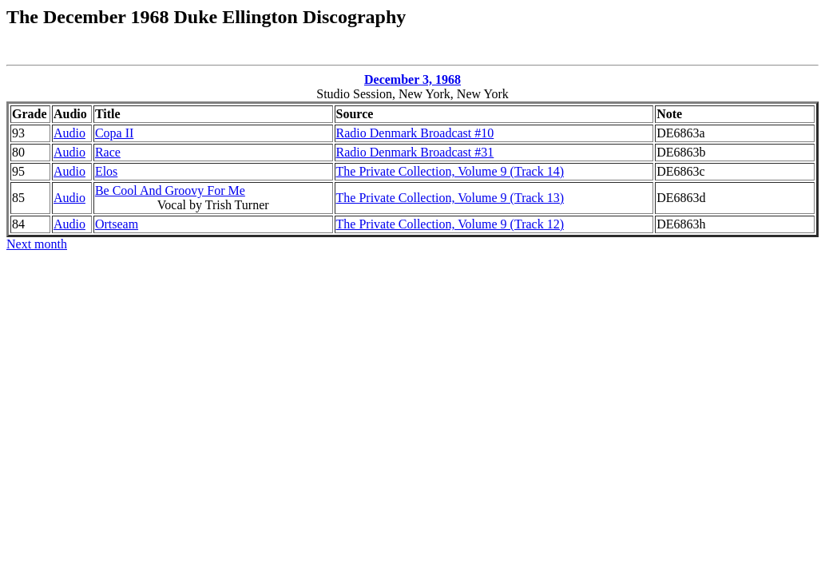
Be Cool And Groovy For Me (170, 190)
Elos (106, 171)
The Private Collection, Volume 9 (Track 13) (450, 197)
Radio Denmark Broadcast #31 (415, 152)
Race (108, 152)
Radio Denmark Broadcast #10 (415, 133)
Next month (36, 244)
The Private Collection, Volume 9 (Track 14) (450, 171)
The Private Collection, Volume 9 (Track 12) (450, 224)
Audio (69, 133)
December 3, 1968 (412, 79)
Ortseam (116, 224)
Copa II (114, 133)
